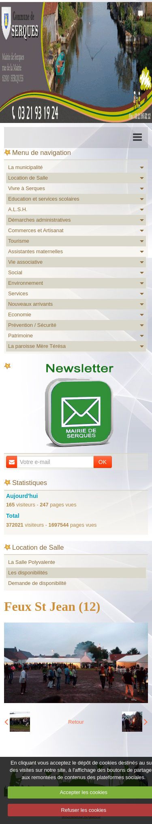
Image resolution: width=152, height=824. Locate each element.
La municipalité (25, 167)
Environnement (25, 283)
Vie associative (25, 262)
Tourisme (18, 241)
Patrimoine (20, 336)
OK (102, 462)
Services (18, 293)
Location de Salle (28, 178)
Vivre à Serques (26, 188)
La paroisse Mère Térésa (37, 346)
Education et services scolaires (43, 199)
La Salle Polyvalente (31, 562)
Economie (19, 314)
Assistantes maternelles (35, 251)
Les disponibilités (27, 573)
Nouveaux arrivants (30, 304)
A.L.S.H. (18, 209)
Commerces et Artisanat (36, 230)
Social (15, 272)
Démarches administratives (39, 220)
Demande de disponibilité (37, 583)
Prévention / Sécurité (32, 325)
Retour (75, 722)
